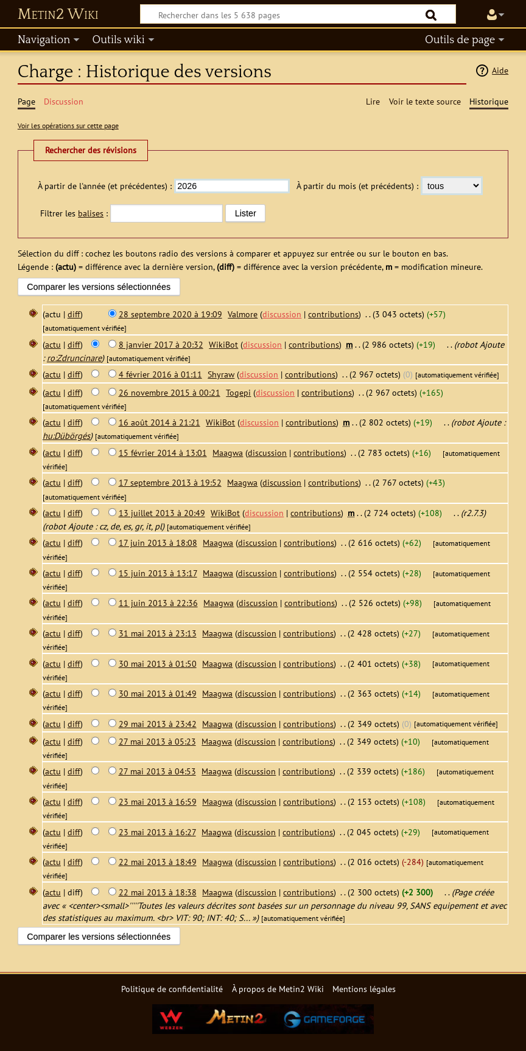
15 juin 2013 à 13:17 (158, 573)
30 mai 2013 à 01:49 (158, 693)
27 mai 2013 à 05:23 (157, 741)
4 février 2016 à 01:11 (160, 374)
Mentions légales (364, 988)
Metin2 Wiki (58, 14)
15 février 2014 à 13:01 (163, 452)
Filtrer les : (74, 213)
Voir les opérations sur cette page (68, 125)
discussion (281, 314)
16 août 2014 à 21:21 (159, 422)
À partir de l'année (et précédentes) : (105, 185)
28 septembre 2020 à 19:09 (170, 314)
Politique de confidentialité (172, 988)
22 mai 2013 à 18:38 (158, 892)
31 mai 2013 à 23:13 (158, 633)
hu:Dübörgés (66, 435)
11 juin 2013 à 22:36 (158, 602)
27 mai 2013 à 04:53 (157, 771)
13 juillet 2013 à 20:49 (162, 513)
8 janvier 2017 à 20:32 (161, 344)
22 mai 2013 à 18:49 (158, 861)
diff (74, 314)
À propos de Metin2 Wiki (278, 988)
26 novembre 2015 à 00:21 (169, 392)
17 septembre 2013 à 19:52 (170, 482)
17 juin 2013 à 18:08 (158, 542)
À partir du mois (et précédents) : (357, 185)
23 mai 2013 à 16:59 (158, 801)
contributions (333, 314)
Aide (500, 70)
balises (90, 213)
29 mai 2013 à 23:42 (158, 723)
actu (53, 344)
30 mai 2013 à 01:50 (158, 663)
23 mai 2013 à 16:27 (157, 832)
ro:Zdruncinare (74, 358)
